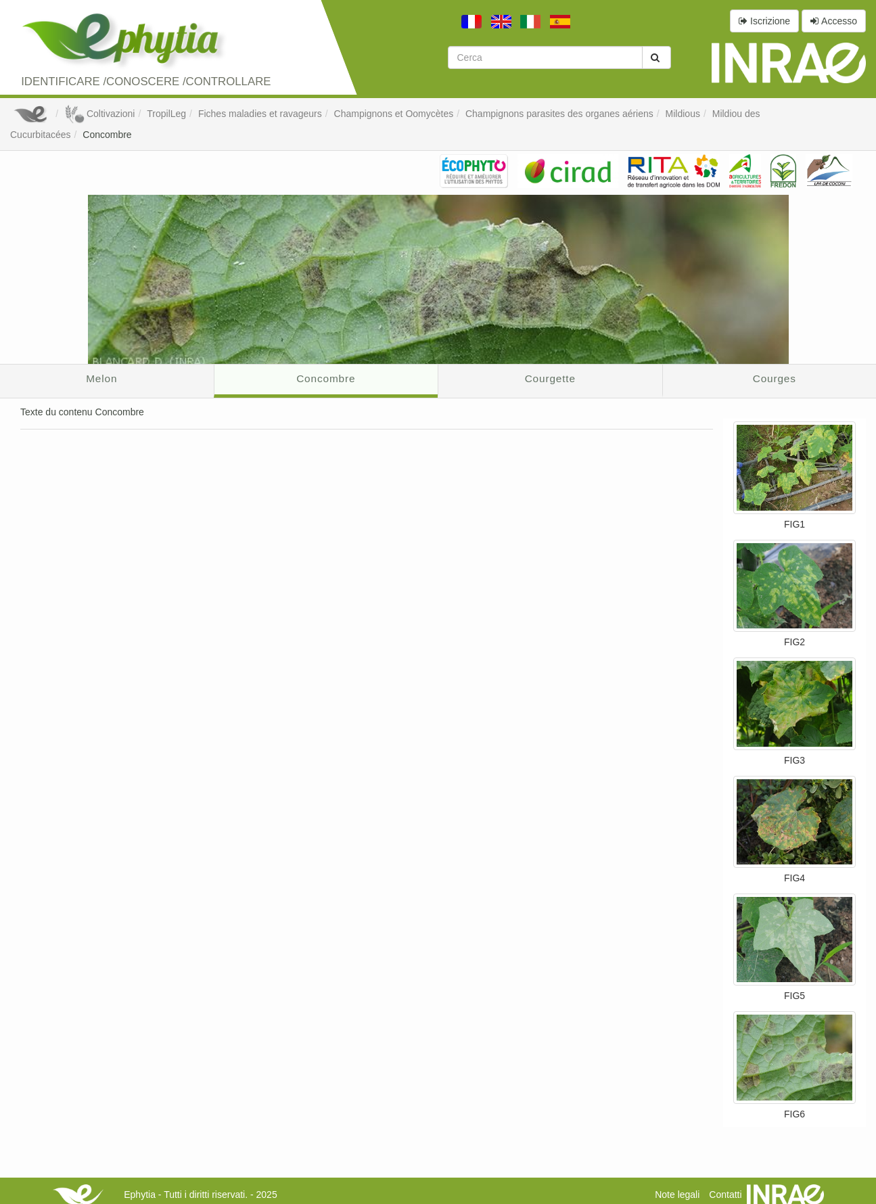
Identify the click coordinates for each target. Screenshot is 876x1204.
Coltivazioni (99, 113)
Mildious (683, 113)
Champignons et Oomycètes (394, 113)
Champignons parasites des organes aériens (559, 113)
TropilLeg (166, 113)
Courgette (550, 378)
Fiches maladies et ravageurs (260, 113)
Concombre (107, 134)
